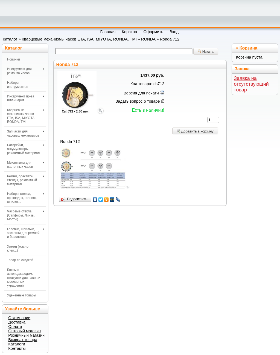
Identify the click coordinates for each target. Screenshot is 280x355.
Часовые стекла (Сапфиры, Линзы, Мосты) (25, 215)
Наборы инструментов (17, 84)
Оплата (15, 326)
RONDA (148, 39)
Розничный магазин (26, 335)
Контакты (16, 348)
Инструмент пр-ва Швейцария (25, 98)
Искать (206, 52)
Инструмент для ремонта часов (25, 71)
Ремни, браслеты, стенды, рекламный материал (25, 180)
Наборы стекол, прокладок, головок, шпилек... (25, 198)
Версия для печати (141, 93)
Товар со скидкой (20, 260)
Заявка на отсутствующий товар (251, 84)
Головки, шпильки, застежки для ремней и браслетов (25, 233)
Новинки (13, 59)
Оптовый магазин (24, 331)
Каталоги (16, 344)
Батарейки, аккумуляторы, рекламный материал (25, 149)
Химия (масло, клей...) (18, 248)
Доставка (16, 322)
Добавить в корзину (195, 131)
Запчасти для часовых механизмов (25, 133)
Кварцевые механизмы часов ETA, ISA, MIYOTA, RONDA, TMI (79, 39)
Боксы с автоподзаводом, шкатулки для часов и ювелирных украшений (23, 278)
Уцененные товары (21, 295)
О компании (19, 318)
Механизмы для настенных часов (25, 164)
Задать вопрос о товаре (138, 101)
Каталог (10, 39)
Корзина (248, 48)
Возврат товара (22, 339)
